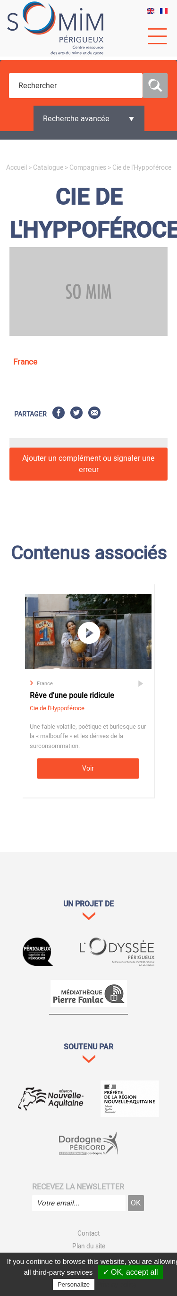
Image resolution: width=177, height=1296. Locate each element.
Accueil (16, 168)
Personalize (74, 1284)
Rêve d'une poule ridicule (72, 695)
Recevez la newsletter (78, 1187)
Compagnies (87, 168)
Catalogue (48, 168)
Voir (88, 768)
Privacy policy (116, 1284)
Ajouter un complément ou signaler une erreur (88, 464)
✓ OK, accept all (130, 1272)
